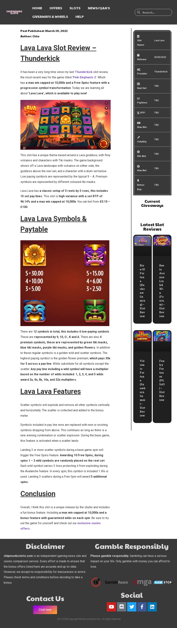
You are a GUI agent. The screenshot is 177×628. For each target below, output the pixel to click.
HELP (79, 16)
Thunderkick (83, 72)
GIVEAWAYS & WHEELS (50, 16)
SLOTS (75, 8)
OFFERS (55, 8)
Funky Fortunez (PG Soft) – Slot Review (162, 380)
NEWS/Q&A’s (99, 8)
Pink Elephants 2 (84, 77)
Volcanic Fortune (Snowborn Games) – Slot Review (142, 388)
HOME (37, 8)
